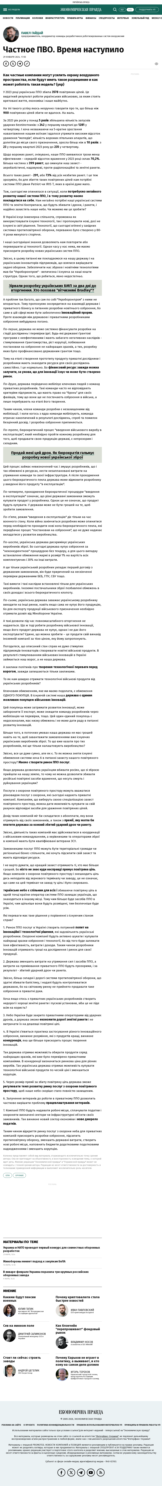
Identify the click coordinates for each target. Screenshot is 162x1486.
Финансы (90, 18)
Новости (8, 18)
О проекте (29, 1425)
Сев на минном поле (18, 1326)
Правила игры (75, 18)
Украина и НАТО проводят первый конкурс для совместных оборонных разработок (51, 1249)
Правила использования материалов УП (99, 1425)
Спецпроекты (107, 18)
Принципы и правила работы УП (142, 1425)
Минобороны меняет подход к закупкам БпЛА (34, 1261)
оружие (19, 1175)
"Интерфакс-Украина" (107, 1436)
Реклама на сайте (11, 1425)
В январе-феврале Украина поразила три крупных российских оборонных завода (46, 1273)
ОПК (8, 1175)
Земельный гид (140, 18)
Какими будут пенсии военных (19, 1298)
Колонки (37, 18)
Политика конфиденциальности (55, 1425)
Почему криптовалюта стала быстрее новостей (78, 1298)
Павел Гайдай (32, 33)
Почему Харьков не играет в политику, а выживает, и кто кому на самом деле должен (77, 1361)
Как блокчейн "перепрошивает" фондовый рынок (78, 1329)
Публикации (23, 18)
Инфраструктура (55, 18)
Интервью (123, 18)
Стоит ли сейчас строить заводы (22, 1359)
